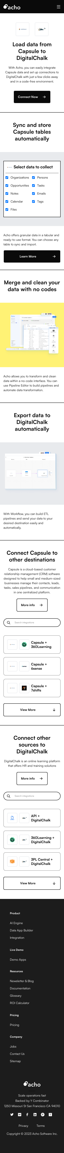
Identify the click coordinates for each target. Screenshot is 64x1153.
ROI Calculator (19, 1003)
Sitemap (15, 1061)
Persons (42, 177)
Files (14, 209)
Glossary (15, 995)
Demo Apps (18, 959)
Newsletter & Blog (22, 981)
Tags (40, 201)
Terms (41, 1125)
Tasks (41, 185)
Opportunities (20, 185)
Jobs (13, 1046)
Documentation (20, 988)
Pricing (14, 1025)
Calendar (17, 201)
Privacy (23, 1125)
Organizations (20, 177)
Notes (14, 193)
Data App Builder (21, 930)
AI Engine (16, 923)
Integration (17, 937)
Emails (41, 193)
